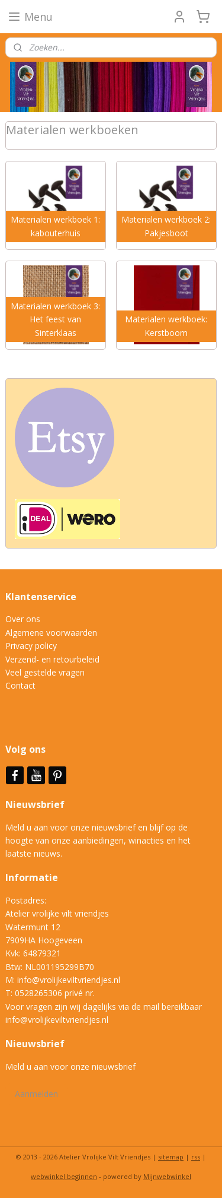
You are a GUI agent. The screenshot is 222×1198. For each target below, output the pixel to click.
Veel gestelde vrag (40, 672)
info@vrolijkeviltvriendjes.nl (68, 979)
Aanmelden (36, 1093)
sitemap (171, 1156)
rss (195, 1156)
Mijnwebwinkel (167, 1176)
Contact (20, 685)
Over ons (22, 619)
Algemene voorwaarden (51, 632)
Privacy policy (31, 645)
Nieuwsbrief (36, 804)
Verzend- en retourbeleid (52, 659)
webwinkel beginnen (64, 1176)
